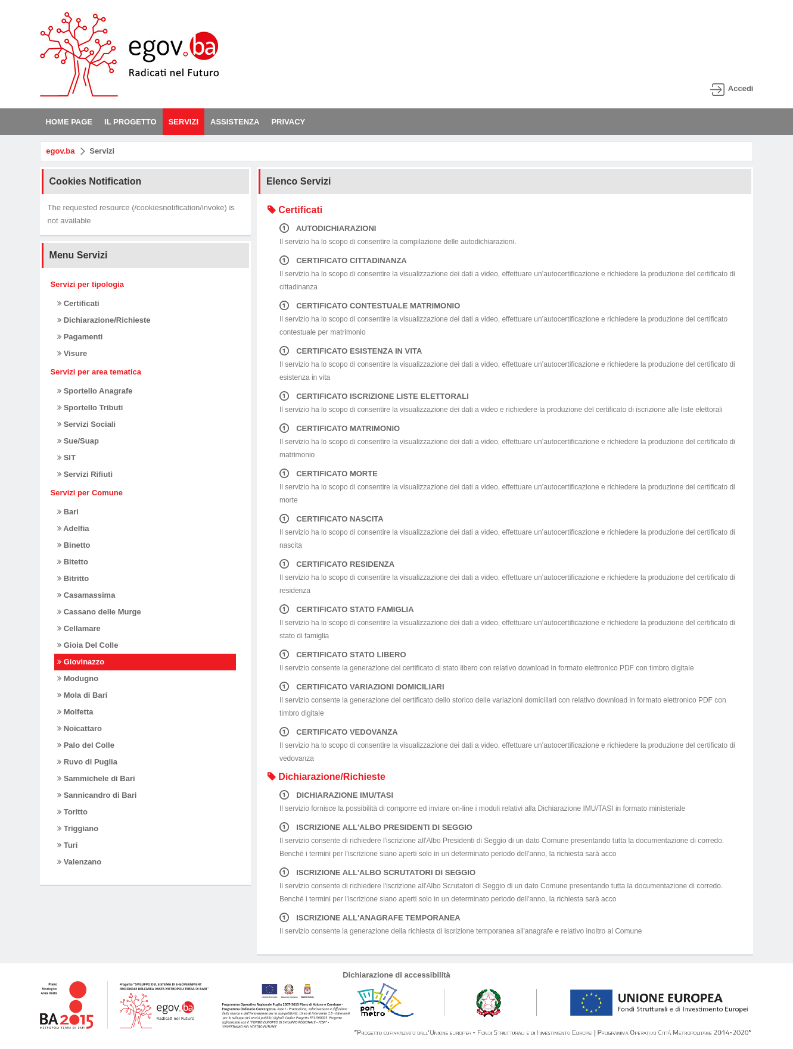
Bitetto (72, 561)
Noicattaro (79, 728)
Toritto (72, 811)
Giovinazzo (80, 661)
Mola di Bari (82, 695)
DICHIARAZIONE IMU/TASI (336, 795)
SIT (66, 457)
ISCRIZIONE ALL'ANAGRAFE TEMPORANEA (370, 917)
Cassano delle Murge (99, 611)
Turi (67, 845)
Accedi (741, 88)
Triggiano (77, 828)
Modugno (77, 678)
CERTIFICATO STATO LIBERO (342, 654)
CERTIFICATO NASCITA (331, 518)
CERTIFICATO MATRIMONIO (339, 428)
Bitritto (73, 578)
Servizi (101, 150)
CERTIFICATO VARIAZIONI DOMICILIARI (361, 686)
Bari (68, 511)
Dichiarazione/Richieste (104, 320)
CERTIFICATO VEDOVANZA (338, 732)
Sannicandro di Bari (96, 795)
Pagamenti (79, 336)
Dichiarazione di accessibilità (396, 974)
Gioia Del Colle (87, 645)
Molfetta (75, 711)
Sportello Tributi (90, 407)
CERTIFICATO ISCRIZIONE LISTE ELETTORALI (374, 396)
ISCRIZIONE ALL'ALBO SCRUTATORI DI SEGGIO (377, 872)
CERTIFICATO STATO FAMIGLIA (346, 609)
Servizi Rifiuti (85, 474)
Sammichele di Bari (96, 778)
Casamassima (86, 595)
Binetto (73, 545)
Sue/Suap (78, 440)
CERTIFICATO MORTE (328, 473)
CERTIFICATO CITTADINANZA (343, 260)
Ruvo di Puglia (87, 761)
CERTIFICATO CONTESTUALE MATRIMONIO (369, 305)
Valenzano (79, 861)
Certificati (78, 303)
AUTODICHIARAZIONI (328, 228)
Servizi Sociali (86, 424)
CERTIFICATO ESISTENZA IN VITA (350, 350)
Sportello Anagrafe (94, 390)
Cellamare (79, 628)
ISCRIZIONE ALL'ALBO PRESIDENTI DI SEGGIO (375, 827)
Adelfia (73, 528)
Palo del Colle (85, 745)
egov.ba (60, 150)
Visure (72, 353)
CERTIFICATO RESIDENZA (336, 564)
